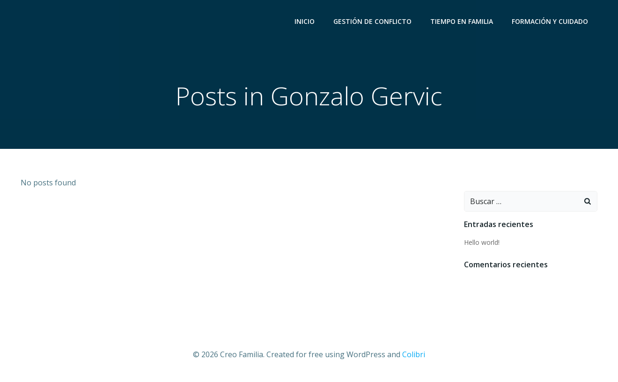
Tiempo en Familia (461, 21)
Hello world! (482, 242)
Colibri (413, 354)
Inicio (304, 21)
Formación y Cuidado (550, 21)
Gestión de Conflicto (372, 21)
